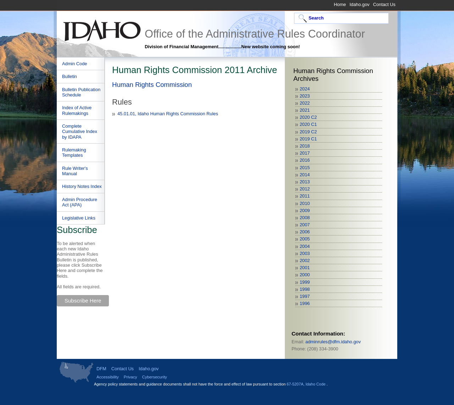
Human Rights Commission (152, 84)
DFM (101, 368)
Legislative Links (78, 218)
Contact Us (384, 4)
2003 (305, 253)
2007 (305, 224)
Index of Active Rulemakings (77, 110)
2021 (305, 110)
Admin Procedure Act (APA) (79, 202)
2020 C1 (308, 124)
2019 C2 (308, 131)
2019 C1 (308, 139)
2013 (305, 181)
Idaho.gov (359, 4)
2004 (305, 246)
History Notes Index (82, 186)
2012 (305, 189)
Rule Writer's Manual (75, 171)
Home (340, 4)
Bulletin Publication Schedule (81, 92)
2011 (305, 196)
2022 (305, 103)
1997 (305, 296)
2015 (305, 167)
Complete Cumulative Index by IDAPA (79, 131)
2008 (305, 217)
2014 (305, 174)
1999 (305, 282)
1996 (305, 303)
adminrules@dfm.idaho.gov (333, 341)
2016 (305, 160)
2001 (305, 267)
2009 (305, 210)
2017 (305, 153)
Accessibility (107, 377)
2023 (305, 96)
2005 (305, 239)
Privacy (130, 377)
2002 (305, 260)
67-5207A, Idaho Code (306, 384)
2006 (305, 231)
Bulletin (69, 76)
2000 (305, 274)
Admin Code (74, 63)
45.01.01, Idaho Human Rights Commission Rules (167, 113)
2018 (305, 146)
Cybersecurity (154, 377)
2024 (305, 88)
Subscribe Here (83, 301)
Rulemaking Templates (74, 152)
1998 (305, 289)
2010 (305, 203)
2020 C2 (308, 117)
